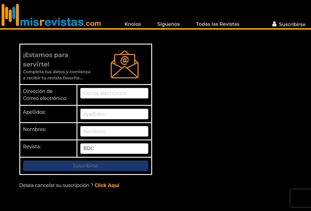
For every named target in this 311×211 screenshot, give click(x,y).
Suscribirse (288, 24)
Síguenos (168, 24)
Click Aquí (106, 185)
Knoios (133, 24)
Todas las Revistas (217, 24)
